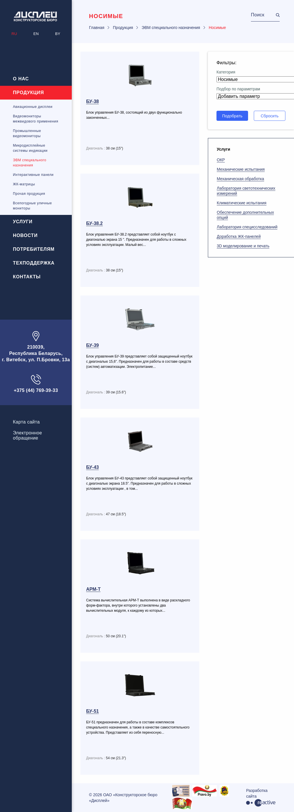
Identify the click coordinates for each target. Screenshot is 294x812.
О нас (21, 78)
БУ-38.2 (94, 223)
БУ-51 (92, 711)
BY (57, 34)
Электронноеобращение (27, 435)
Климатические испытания (241, 203)
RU (14, 34)
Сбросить (269, 116)
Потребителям (34, 249)
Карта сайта (26, 421)
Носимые (217, 27)
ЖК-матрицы (24, 184)
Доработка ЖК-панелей (239, 236)
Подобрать (232, 116)
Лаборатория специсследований (247, 227)
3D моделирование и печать (243, 246)
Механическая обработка (240, 178)
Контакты (27, 276)
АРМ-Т (93, 589)
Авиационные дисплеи (33, 107)
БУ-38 (92, 101)
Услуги (22, 221)
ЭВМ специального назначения (171, 27)
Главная (96, 27)
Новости (25, 235)
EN (36, 34)
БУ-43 (92, 467)
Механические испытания (241, 169)
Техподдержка (34, 263)
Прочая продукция (29, 194)
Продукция (28, 92)
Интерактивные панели (33, 175)
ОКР (221, 160)
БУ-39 (92, 345)
